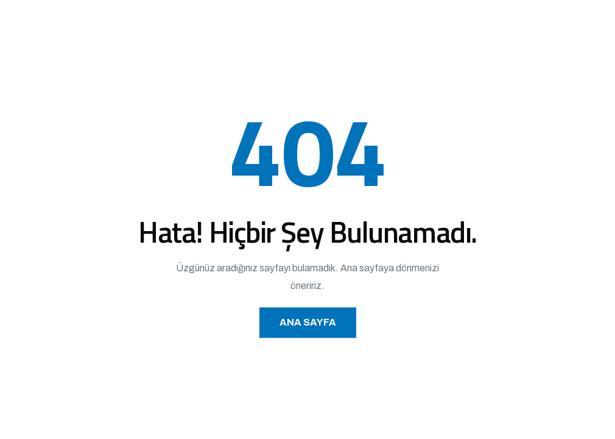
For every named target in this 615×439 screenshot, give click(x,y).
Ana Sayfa (307, 322)
